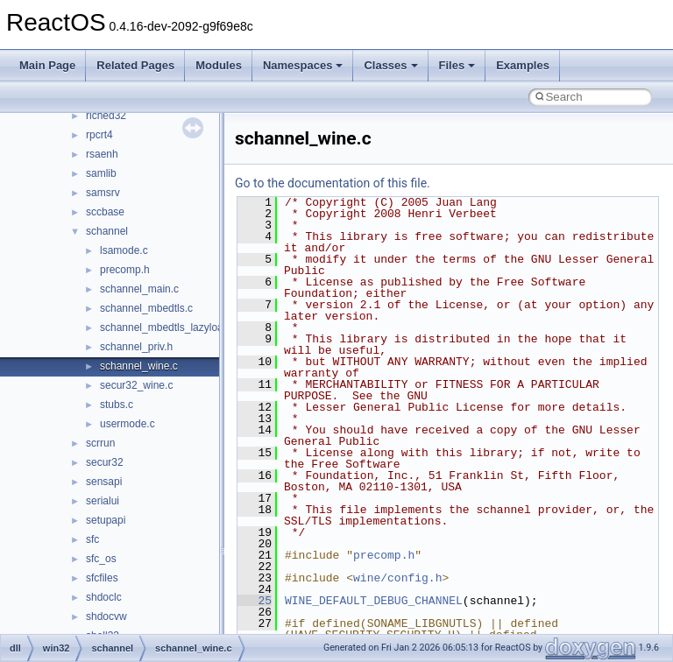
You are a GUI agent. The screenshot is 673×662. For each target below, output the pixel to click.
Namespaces (303, 65)
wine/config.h (397, 578)
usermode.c (127, 424)
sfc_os (101, 559)
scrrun (100, 443)
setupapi (105, 520)
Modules (218, 65)
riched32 (106, 115)
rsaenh (102, 154)
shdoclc (104, 597)
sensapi (104, 481)
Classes (390, 65)
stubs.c (116, 404)
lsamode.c (124, 250)
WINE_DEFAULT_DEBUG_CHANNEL (374, 601)
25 (254, 601)
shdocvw (106, 616)
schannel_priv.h (136, 347)
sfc (92, 539)
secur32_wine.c (136, 385)
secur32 (105, 462)
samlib (101, 173)
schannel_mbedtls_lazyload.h (168, 327)
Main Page (47, 65)
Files (457, 65)
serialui (102, 501)
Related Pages (135, 65)
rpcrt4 (99, 135)
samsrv (103, 193)
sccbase (105, 212)
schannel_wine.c (139, 366)
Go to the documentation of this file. (332, 183)
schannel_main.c (139, 289)
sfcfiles (102, 578)
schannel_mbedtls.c (146, 308)
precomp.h (125, 270)
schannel (107, 231)
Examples (522, 65)
